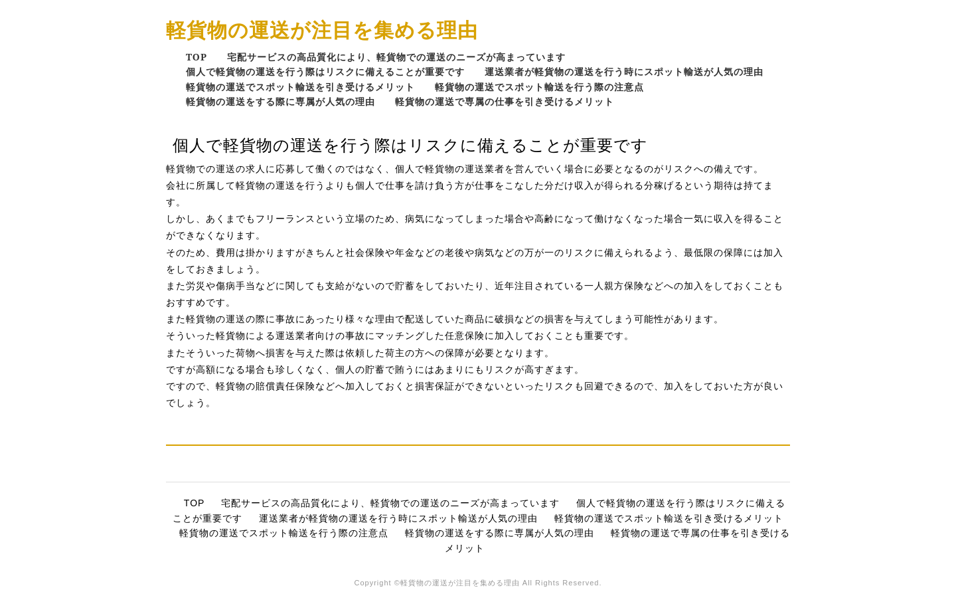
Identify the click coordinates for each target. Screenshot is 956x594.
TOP (196, 56)
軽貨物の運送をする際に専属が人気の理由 (280, 101)
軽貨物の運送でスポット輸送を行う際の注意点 (539, 86)
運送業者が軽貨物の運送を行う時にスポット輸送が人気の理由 (624, 71)
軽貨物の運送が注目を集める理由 (322, 29)
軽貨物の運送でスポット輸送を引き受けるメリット (300, 86)
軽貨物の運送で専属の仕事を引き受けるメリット (504, 101)
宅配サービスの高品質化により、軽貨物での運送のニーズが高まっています (396, 56)
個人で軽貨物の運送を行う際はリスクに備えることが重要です (325, 71)
